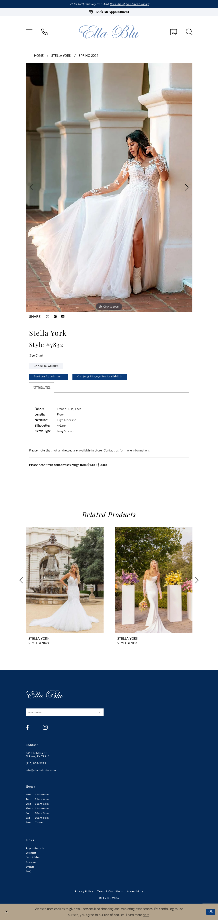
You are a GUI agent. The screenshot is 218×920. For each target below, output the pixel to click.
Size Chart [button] (36, 355)
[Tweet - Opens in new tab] (47, 316)
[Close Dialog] (6, 912)
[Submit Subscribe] (99, 712)
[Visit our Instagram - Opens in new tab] (45, 727)
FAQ (29, 871)
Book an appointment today (129, 4)
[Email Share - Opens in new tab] (62, 316)
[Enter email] (65, 712)
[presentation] (65, 580)
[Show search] (189, 32)
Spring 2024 (88, 55)
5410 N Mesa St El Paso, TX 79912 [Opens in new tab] (38, 754)
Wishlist (31, 853)
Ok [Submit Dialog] (210, 911)
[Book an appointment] (109, 12)
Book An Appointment (48, 376)
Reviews (31, 862)
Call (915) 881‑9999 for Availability (99, 376)
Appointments (35, 848)
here (146, 914)
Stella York (61, 55)
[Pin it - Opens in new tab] (55, 316)
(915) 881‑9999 (36, 763)
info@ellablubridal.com (41, 770)
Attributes (42, 387)
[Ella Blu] (109, 31)
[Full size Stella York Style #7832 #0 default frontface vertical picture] (109, 187)
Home (39, 55)
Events (30, 867)
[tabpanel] (109, 187)
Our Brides (33, 857)
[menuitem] (29, 32)
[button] (29, 32)
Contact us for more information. (127, 450)
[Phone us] (44, 32)
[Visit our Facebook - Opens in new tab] (27, 727)
